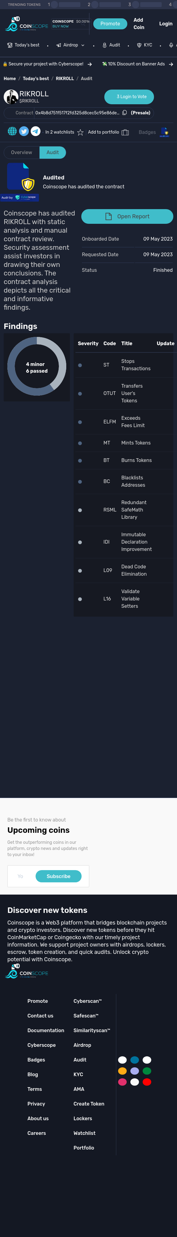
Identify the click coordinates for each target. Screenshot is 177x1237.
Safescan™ (86, 1016)
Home (10, 78)
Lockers (83, 1118)
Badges (147, 132)
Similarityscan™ (92, 1030)
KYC (78, 1074)
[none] (72, 46)
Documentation (46, 1030)
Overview (21, 152)
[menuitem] (23, 46)
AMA (79, 1089)
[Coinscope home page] (26, 24)
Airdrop (82, 1045)
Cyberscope (42, 1045)
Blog (33, 1074)
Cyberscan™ (88, 1001)
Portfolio (84, 1148)
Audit (86, 78)
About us (38, 1118)
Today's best (36, 78)
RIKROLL (65, 78)
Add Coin (138, 23)
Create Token (89, 1104)
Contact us (40, 1016)
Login (165, 24)
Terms (35, 1089)
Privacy (36, 1104)
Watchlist (85, 1133)
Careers (37, 1133)
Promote (110, 24)
